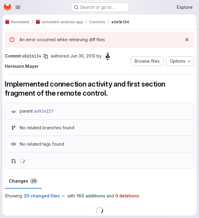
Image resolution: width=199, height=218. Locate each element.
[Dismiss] (187, 39)
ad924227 (43, 111)
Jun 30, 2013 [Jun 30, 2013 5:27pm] (82, 55)
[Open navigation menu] (18, 7)
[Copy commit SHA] (45, 56)
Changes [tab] (23, 181)
